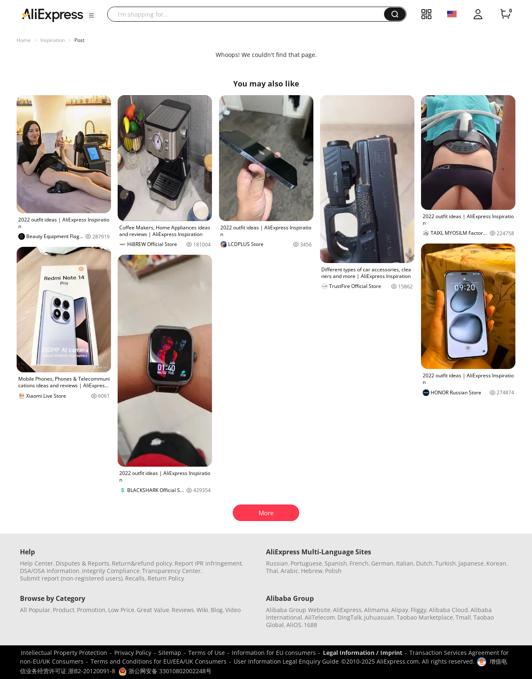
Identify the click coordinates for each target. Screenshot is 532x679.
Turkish (445, 563)
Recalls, (135, 578)
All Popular (35, 610)
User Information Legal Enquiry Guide (286, 661)
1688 (310, 625)
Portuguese (306, 563)
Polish (333, 571)
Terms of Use (206, 653)
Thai (272, 571)
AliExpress (347, 610)
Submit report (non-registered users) (71, 578)
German (382, 563)
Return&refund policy (142, 563)
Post (79, 40)
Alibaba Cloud (448, 610)
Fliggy (418, 610)
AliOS (293, 625)
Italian (405, 563)
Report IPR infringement (208, 563)
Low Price (121, 610)
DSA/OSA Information (49, 571)
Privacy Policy (132, 653)
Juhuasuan (379, 617)
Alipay (399, 610)
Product (63, 610)
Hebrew (312, 571)
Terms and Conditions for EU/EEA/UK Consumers (159, 661)
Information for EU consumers (274, 653)
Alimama (376, 610)
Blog (217, 610)
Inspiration (52, 40)
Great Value (153, 610)
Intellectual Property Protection (64, 653)
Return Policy (166, 578)
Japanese (471, 563)
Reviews (183, 610)
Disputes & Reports (82, 563)
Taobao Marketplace (425, 617)
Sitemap (169, 653)
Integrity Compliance (111, 571)
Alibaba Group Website (298, 610)
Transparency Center (171, 571)
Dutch (424, 563)
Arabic (289, 571)
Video (233, 610)
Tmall (463, 617)
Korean (496, 563)
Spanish (336, 563)
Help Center (36, 563)
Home (24, 40)
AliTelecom (320, 617)
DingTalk (349, 617)
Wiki (202, 610)
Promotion (91, 610)
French (359, 563)
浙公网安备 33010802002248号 (165, 671)
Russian (277, 563)
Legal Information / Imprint (362, 653)
